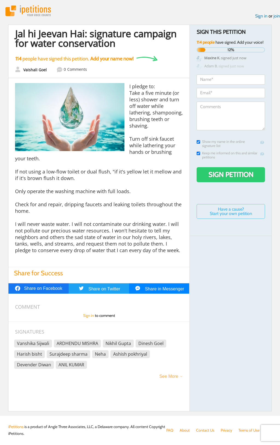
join (276, 16)
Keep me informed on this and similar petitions (227, 155)
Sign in (261, 16)
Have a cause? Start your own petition (231, 211)
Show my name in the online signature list (221, 144)
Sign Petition (230, 174)
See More (168, 376)
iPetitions (28, 10)
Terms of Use (248, 430)
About (185, 430)
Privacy (226, 430)
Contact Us (205, 430)
